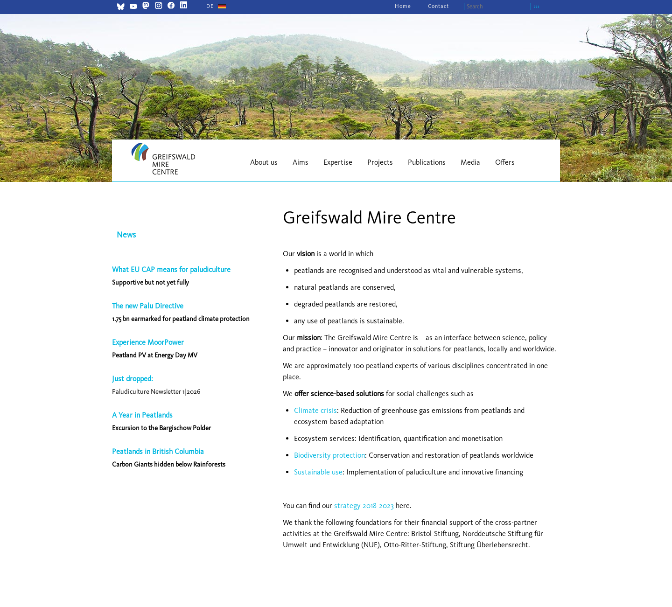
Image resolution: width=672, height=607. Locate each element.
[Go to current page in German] (210, 6)
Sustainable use (318, 471)
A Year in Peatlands (142, 415)
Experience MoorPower (148, 342)
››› (536, 6)
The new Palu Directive (147, 305)
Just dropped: (133, 378)
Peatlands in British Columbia (158, 451)
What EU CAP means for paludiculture (171, 269)
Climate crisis (315, 410)
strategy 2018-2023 (364, 505)
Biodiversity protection (329, 455)
